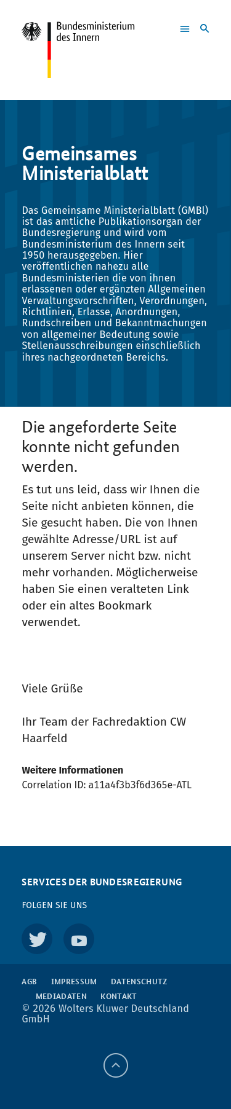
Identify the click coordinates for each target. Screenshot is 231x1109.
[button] (173, 30)
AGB (29, 981)
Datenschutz (139, 981)
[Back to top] (116, 1065)
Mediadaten (61, 995)
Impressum (74, 981)
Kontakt (118, 995)
